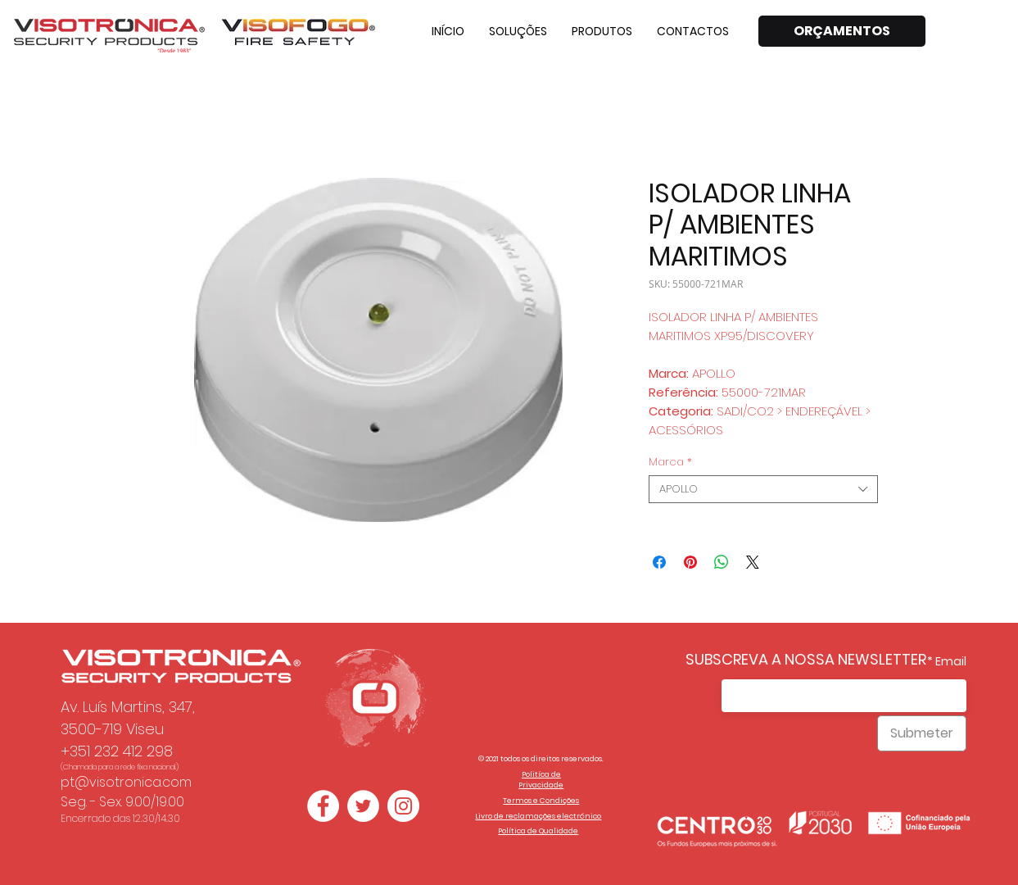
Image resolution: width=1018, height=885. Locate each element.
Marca (670, 462)
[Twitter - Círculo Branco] (363, 806)
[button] (518, 31)
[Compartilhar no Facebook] (659, 562)
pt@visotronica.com (126, 782)
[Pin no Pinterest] (690, 562)
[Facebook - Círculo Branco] (323, 806)
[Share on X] (752, 562)
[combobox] (763, 489)
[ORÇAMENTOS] (841, 31)
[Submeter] (921, 733)
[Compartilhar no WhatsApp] (721, 562)
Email (950, 661)
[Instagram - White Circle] (403, 806)
